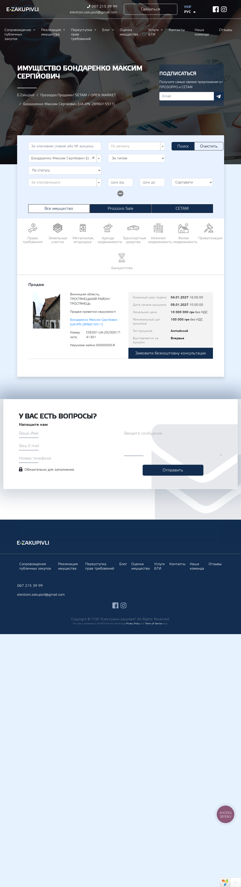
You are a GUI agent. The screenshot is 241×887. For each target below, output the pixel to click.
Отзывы (225, 30)
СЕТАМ (182, 208)
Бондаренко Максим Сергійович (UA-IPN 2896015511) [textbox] (63, 158)
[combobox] (136, 146)
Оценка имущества (129, 32)
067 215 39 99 (104, 6)
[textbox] (135, 146)
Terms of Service (153, 623)
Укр (187, 7)
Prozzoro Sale (120, 208)
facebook (216, 9)
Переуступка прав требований (81, 34)
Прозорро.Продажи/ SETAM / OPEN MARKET (78, 95)
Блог (106, 30)
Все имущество (59, 208)
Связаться (150, 9)
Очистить (209, 146)
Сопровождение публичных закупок (17, 34)
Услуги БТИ (153, 32)
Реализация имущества (51, 32)
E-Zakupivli (25, 95)
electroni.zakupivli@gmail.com (93, 12)
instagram (224, 9)
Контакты (177, 30)
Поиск (183, 146)
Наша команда (202, 32)
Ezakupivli (22, 9)
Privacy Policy (133, 623)
